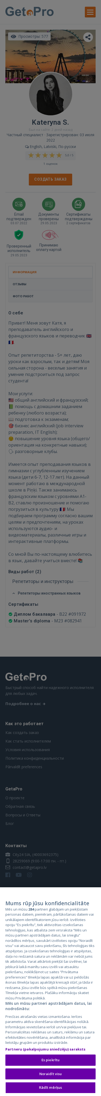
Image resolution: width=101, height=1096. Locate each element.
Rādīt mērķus (50, 1089)
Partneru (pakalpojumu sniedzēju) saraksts (45, 1050)
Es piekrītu (50, 1061)
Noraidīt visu (50, 1075)
